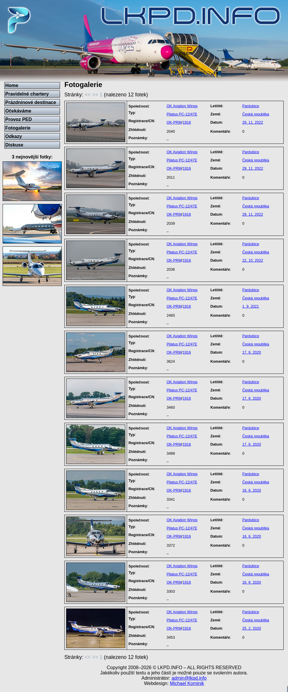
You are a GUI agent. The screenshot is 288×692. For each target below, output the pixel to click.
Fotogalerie (17, 127)
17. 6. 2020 (251, 352)
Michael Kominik (187, 683)
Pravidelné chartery (27, 93)
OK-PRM (174, 122)
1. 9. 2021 (250, 306)
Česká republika (255, 114)
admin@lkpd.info (189, 678)
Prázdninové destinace (30, 102)
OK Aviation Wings (182, 106)
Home (11, 85)
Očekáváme (18, 110)
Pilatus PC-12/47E (182, 114)
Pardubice (250, 106)
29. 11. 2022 (252, 122)
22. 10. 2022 (252, 260)
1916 (187, 122)
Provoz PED (18, 119)
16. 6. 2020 (251, 490)
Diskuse (14, 144)
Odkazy (13, 136)
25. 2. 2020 (251, 628)
